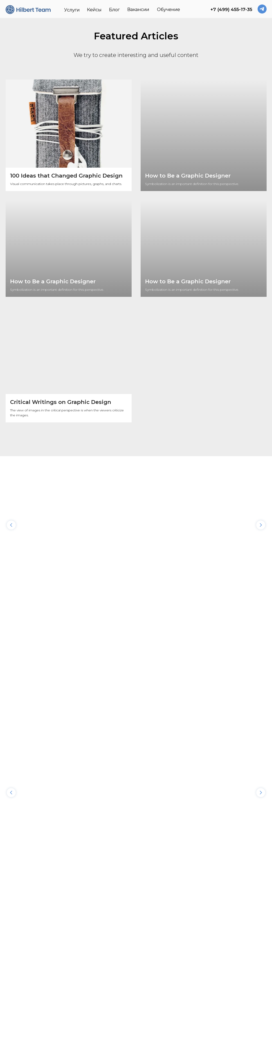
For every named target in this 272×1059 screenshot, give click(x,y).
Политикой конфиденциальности (236, 920)
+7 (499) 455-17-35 (231, 9)
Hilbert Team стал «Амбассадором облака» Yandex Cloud (230, 513)
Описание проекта (162, 894)
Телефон (154, 857)
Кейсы (94, 9)
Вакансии (138, 9)
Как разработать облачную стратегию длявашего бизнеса (170, 513)
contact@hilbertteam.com (237, 980)
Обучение (168, 9)
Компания (155, 876)
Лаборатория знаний (43, 608)
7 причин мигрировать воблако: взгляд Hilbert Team (103, 513)
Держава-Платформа (127, 608)
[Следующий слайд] (260, 493)
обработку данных (221, 923)
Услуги (72, 10)
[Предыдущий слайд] (11, 493)
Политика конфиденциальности (115, 1017)
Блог (114, 9)
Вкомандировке (205, 608)
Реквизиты (29, 1017)
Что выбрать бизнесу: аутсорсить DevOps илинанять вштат (38, 513)
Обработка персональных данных (221, 1017)
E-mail (152, 838)
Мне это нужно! (165, 920)
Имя (150, 820)
